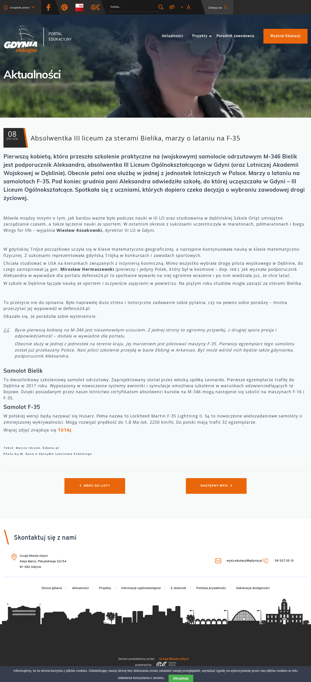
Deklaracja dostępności (253, 588)
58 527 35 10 (278, 561)
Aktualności (172, 36)
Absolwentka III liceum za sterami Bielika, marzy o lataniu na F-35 (121, 138)
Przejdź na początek (14, 511)
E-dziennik (178, 588)
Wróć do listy (94, 486)
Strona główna (51, 588)
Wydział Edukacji (285, 36)
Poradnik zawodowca (235, 36)
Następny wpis (216, 486)
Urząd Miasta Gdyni (174, 659)
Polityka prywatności (211, 588)
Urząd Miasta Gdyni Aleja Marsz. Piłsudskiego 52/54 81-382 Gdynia (43, 561)
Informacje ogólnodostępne (141, 588)
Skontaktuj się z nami (45, 538)
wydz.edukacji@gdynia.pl (238, 561)
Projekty (200, 36)
